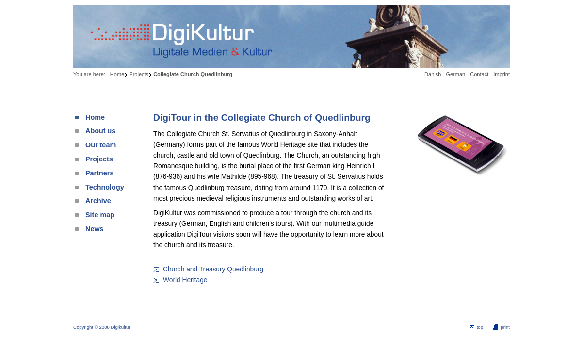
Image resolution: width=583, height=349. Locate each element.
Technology (104, 187)
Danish (432, 74)
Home (117, 74)
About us (100, 131)
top (480, 327)
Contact (479, 74)
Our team (100, 145)
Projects (138, 74)
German (455, 74)
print (505, 327)
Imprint (501, 74)
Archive (98, 201)
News (94, 229)
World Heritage (185, 280)
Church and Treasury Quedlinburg (213, 269)
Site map (99, 215)
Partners (99, 173)
